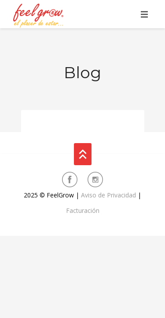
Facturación (82, 210)
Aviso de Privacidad (108, 195)
